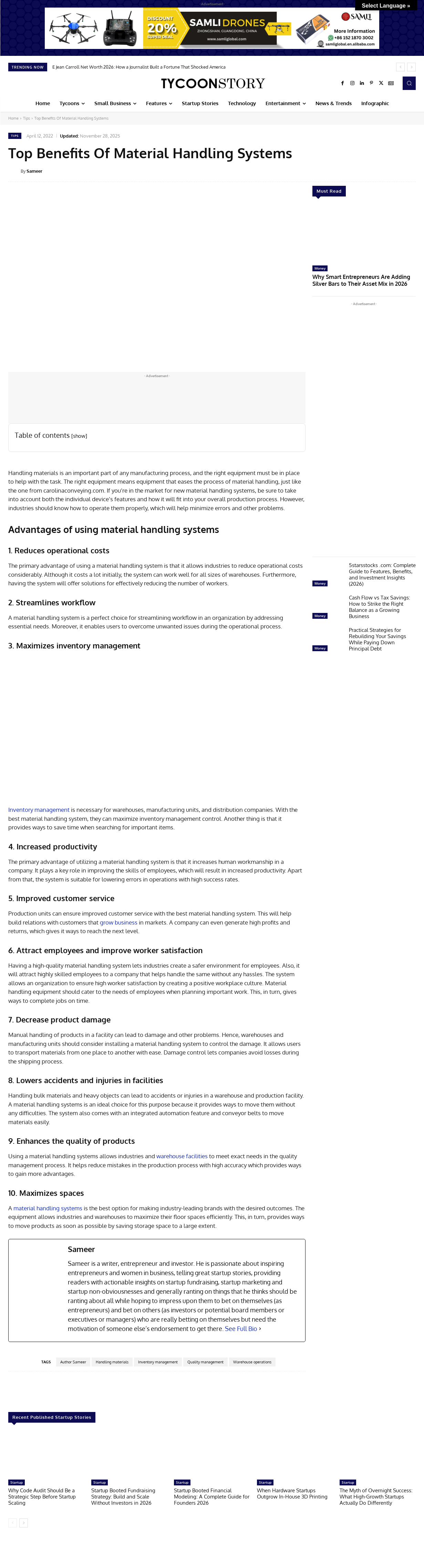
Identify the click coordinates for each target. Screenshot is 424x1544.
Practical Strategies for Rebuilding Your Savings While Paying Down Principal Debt (377, 637)
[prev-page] (12, 1522)
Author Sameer (73, 1362)
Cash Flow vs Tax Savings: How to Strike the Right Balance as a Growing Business (379, 605)
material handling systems (47, 1208)
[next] (411, 67)
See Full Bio (241, 1328)
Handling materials (112, 1362)
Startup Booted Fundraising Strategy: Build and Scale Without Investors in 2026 (123, 1496)
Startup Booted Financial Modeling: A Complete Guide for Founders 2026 (211, 1496)
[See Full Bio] (260, 1328)
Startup (16, 1482)
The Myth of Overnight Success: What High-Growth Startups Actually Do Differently (376, 1496)
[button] (409, 83)
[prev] (400, 67)
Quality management (205, 1362)
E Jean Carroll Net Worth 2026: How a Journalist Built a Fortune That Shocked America (139, 67)
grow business (118, 922)
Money (319, 268)
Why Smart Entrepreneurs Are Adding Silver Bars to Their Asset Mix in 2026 (363, 279)
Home (13, 118)
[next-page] (23, 1522)
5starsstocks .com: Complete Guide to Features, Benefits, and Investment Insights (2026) (382, 573)
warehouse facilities (182, 1156)
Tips (26, 118)
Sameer (34, 171)
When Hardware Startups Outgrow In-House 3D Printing (292, 1493)
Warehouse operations (252, 1362)
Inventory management (39, 809)
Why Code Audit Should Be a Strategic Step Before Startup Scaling (42, 1496)
